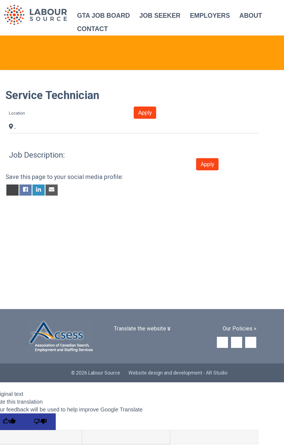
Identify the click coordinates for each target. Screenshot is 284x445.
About (250, 15)
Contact (92, 28)
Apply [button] (145, 112)
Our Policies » (239, 328)
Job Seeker (159, 15)
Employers (210, 15)
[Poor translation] (40, 421)
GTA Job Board (103, 15)
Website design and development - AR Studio (177, 373)
